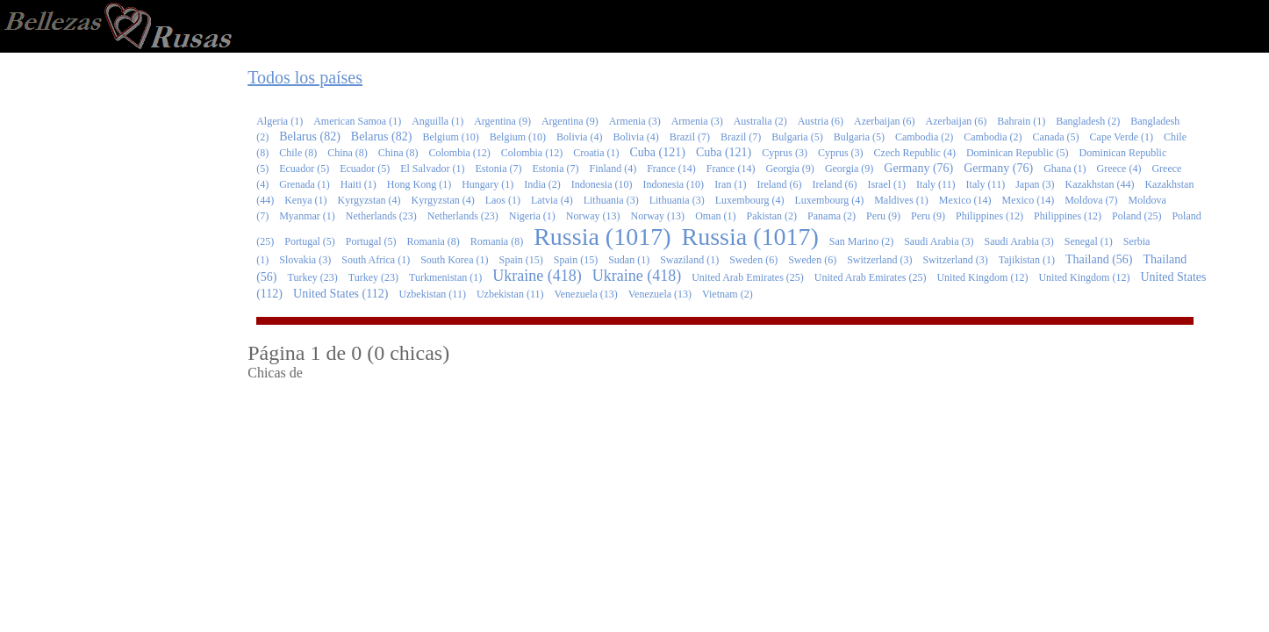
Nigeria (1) (532, 216)
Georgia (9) (789, 168)
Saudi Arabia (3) (938, 241)
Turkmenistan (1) (445, 277)
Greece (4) (1118, 168)
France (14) (671, 168)
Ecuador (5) (304, 168)
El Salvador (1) (432, 168)
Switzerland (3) (879, 260)
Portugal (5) (309, 241)
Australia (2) (760, 121)
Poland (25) (1136, 216)
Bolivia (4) (579, 137)
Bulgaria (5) (796, 137)
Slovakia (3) (305, 260)
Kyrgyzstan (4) (369, 200)
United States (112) (340, 293)
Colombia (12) (460, 153)
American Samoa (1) (357, 121)
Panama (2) (831, 216)
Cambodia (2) (924, 137)
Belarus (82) (310, 136)
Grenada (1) (304, 184)
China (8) (347, 153)
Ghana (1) (1064, 168)
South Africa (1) (375, 260)
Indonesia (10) (602, 184)
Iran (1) (730, 184)
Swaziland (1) (689, 260)
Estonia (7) (498, 168)
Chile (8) (298, 153)
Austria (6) (820, 121)
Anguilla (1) (437, 121)
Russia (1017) (602, 236)
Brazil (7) (690, 137)
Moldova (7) (1091, 200)
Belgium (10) (450, 137)
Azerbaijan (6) (884, 121)
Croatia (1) (596, 153)
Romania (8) (433, 241)
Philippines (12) (989, 216)
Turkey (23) (313, 277)
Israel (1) (886, 184)
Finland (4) (612, 168)
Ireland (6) (778, 184)
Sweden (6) (753, 260)
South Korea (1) (454, 260)
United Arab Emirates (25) (748, 277)
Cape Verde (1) (1121, 137)
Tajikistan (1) (1027, 260)
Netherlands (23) (381, 216)
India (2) (542, 184)
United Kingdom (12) (982, 277)
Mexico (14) (965, 200)
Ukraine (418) (536, 275)
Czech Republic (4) (915, 153)
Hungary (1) (487, 184)
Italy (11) (936, 184)
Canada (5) (1056, 137)
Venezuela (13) (585, 294)
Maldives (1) (901, 200)
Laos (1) (502, 200)
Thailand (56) (1099, 259)
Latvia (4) (552, 200)
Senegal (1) (1089, 241)
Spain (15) (521, 260)
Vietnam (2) (727, 294)
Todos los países (304, 77)
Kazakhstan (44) (1099, 184)
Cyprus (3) (784, 153)
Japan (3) (1034, 184)
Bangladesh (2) (1088, 121)
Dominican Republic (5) (1017, 153)
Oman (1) (715, 216)
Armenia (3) (635, 121)
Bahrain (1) (1021, 121)
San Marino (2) (861, 241)
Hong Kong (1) (419, 184)
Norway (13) (593, 216)
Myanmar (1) (307, 216)
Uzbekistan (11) (432, 294)
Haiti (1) (358, 184)
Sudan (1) (628, 260)
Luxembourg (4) (750, 200)
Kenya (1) (305, 200)
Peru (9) (883, 216)
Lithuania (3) (611, 200)
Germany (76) (918, 168)
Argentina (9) (502, 121)
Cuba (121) (657, 152)
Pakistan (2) (771, 216)
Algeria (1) (279, 121)
